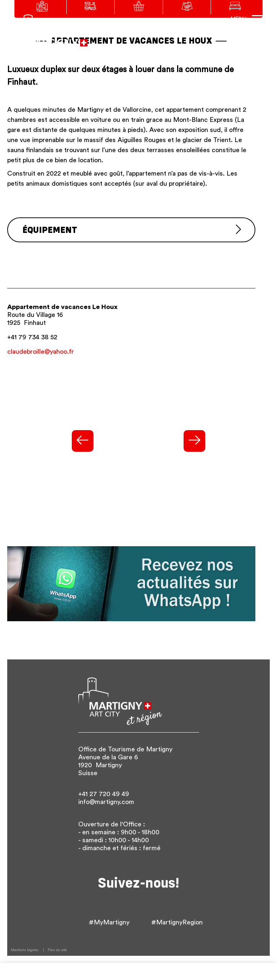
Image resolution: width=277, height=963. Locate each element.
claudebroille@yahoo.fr (40, 351)
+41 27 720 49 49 (103, 794)
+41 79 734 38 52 (32, 337)
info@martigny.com (106, 802)
